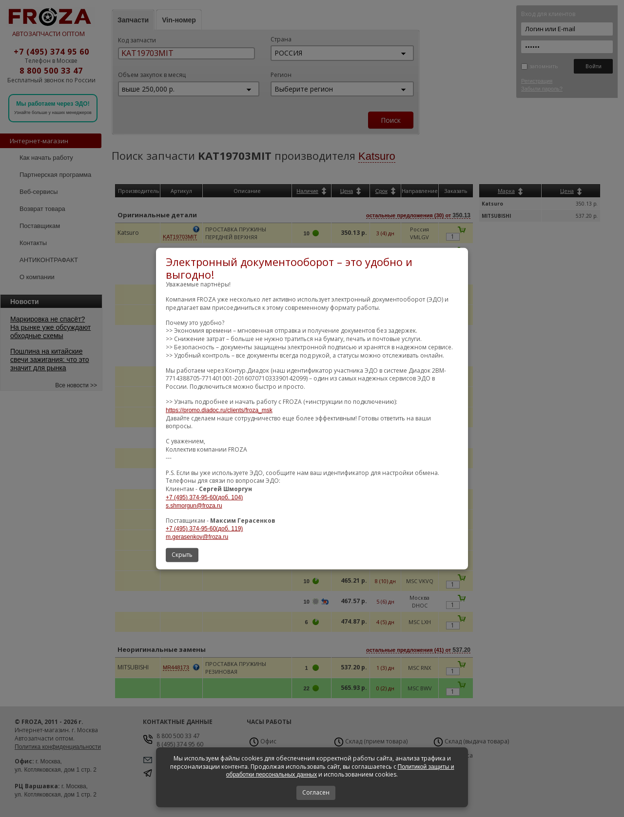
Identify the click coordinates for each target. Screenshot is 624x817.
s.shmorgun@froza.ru (194, 505)
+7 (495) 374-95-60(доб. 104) (204, 497)
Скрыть (182, 555)
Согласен (316, 792)
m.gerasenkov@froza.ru (197, 536)
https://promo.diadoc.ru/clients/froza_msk (219, 410)
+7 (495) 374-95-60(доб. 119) (204, 528)
